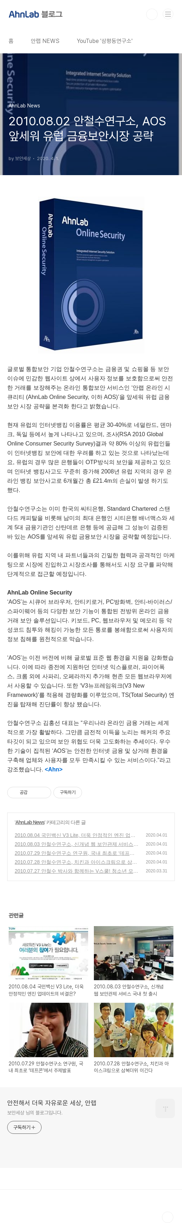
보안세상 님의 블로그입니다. (35, 1113)
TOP (167, 1217)
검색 (152, 14)
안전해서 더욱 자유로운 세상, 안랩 (51, 1103)
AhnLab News (30, 822)
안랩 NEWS (45, 41)
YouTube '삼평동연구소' (105, 41)
